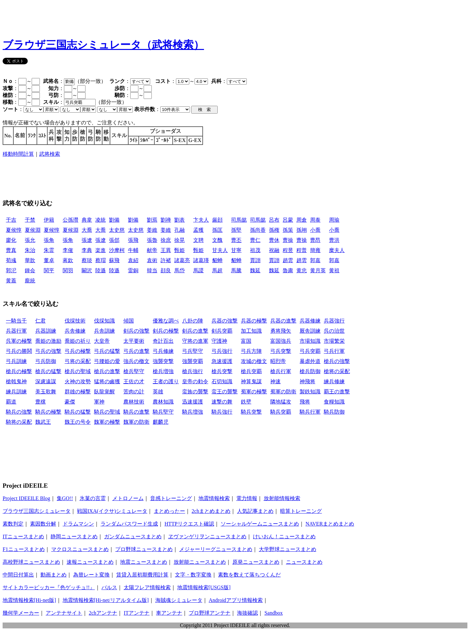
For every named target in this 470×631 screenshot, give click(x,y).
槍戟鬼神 (16, 381)
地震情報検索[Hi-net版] (29, 600)
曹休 (274, 240)
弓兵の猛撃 (107, 351)
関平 (49, 270)
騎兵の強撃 (19, 412)
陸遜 (100, 270)
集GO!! (65, 498)
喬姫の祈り (78, 341)
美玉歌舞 (45, 391)
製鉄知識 (310, 391)
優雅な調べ (166, 320)
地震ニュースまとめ (143, 562)
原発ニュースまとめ (255, 562)
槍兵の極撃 (19, 371)
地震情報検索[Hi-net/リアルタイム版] (106, 600)
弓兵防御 (45, 361)
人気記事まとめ (255, 511)
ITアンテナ (136, 613)
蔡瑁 (100, 260)
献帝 (152, 250)
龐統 (30, 280)
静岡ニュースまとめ (74, 536)
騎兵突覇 (280, 412)
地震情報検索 (214, 498)
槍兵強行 (192, 371)
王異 (166, 250)
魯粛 (288, 270)
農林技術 (133, 401)
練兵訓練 (16, 391)
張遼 (87, 240)
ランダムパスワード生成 (129, 524)
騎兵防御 (334, 412)
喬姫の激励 (48, 341)
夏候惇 (51, 230)
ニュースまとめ (304, 562)
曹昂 (315, 240)
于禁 (30, 220)
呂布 (274, 220)
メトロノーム (128, 498)
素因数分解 (43, 524)
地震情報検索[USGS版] (204, 587)
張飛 (133, 240)
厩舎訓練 (310, 331)
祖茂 (255, 250)
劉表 (179, 220)
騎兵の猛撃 (78, 412)
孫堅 (236, 230)
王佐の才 (133, 381)
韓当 (152, 270)
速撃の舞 (222, 401)
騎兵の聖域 (107, 412)
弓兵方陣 (251, 351)
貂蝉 (217, 260)
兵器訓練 (45, 331)
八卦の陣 (192, 320)
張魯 (152, 240)
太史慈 (117, 230)
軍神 (99, 401)
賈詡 (255, 260)
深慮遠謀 (45, 381)
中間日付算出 (18, 574)
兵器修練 (310, 320)
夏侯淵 (32, 230)
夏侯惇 (14, 230)
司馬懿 (239, 220)
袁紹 (133, 260)
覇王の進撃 (337, 391)
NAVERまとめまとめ (330, 524)
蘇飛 (114, 260)
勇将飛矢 (280, 331)
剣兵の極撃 (166, 331)
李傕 (68, 250)
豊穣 (40, 401)
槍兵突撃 (222, 371)
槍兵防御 (310, 371)
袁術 (152, 260)
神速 (275, 381)
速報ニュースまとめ (90, 562)
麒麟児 (160, 422)
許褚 (166, 260)
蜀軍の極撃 (254, 391)
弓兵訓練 (16, 361)
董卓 (49, 260)
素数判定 (13, 524)
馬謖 (198, 270)
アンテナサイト (64, 613)
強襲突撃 (163, 361)
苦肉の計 (133, 391)
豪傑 (70, 401)
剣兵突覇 (222, 331)
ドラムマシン (78, 524)
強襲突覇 (192, 361)
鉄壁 (246, 401)
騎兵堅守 (163, 412)
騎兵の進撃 (136, 412)
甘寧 (236, 250)
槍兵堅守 (133, 371)
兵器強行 (334, 320)
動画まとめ (53, 574)
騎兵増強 (192, 412)
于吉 (11, 220)
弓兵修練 (163, 351)
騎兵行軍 (310, 412)
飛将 (305, 401)
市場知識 (310, 341)
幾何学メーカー (21, 613)
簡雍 (315, 250)
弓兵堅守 (192, 351)
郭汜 (11, 270)
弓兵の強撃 (48, 351)
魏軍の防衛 (136, 422)
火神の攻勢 (78, 381)
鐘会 (30, 270)
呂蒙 (288, 220)
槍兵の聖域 (78, 371)
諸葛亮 (182, 260)
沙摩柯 (117, 250)
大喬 (87, 230)
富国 (246, 341)
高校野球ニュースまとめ (31, 562)
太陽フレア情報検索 (147, 587)
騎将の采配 (19, 422)
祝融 (274, 250)
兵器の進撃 (283, 320)
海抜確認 (247, 613)
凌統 (100, 220)
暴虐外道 (310, 361)
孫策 (288, 230)
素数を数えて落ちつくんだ (249, 574)
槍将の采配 (337, 371)
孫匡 (217, 230)
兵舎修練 (75, 331)
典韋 (87, 220)
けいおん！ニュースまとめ (284, 536)
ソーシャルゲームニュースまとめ (260, 524)
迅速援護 (192, 401)
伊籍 (49, 220)
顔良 (166, 270)
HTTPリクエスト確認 (189, 524)
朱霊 (49, 250)
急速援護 (222, 361)
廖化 (11, 240)
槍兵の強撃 (337, 361)
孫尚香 (258, 230)
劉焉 (152, 220)
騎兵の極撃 (48, 412)
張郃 (114, 240)
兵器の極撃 (254, 320)
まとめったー (169, 511)
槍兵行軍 (280, 371)
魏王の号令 (78, 422)
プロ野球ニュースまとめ (144, 549)
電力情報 (246, 498)
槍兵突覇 (251, 371)
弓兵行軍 (334, 351)
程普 (301, 250)
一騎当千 (16, 320)
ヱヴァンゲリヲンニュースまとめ (207, 536)
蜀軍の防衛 (283, 391)
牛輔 (133, 250)
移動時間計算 (18, 154)
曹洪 (334, 240)
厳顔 (217, 220)
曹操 (288, 240)
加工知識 (251, 331)
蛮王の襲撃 (225, 391)
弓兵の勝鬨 (19, 351)
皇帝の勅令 (195, 381)
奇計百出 (163, 341)
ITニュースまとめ (23, 536)
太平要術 (133, 341)
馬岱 (179, 270)
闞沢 (87, 270)
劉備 (114, 220)
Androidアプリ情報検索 (236, 600)
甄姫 (179, 250)
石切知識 (222, 381)
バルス (109, 587)
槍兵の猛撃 (48, 371)
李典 (87, 250)
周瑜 (334, 220)
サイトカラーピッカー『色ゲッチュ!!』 (49, 587)
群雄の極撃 (78, 391)
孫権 (274, 230)
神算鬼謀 (251, 381)
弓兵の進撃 (136, 351)
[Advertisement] (121, 17)
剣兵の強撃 (136, 331)
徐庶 (166, 240)
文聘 (198, 240)
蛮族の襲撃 (195, 391)
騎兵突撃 (251, 412)
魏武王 (43, 422)
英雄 (158, 391)
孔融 (179, 230)
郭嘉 (315, 260)
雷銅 (133, 270)
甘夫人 (220, 250)
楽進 (100, 250)
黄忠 (301, 270)
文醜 (217, 240)
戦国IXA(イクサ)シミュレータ (112, 511)
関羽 (68, 270)
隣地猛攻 (280, 401)
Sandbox (273, 613)
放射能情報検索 (282, 498)
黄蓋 (11, 280)
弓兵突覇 (310, 351)
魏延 (255, 270)
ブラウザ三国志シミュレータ (36, 511)
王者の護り (166, 381)
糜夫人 (337, 250)
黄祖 (334, 270)
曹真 (11, 250)
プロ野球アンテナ (209, 613)
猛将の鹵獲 (107, 381)
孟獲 (198, 230)
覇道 (11, 401)
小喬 (315, 230)
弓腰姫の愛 (107, 361)
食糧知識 (334, 401)
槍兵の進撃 (107, 371)
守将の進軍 (195, 341)
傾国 (128, 320)
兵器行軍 (16, 331)
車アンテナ (169, 613)
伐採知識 (104, 320)
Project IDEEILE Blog (26, 498)
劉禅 (166, 220)
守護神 (219, 341)
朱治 (30, 250)
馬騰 (236, 270)
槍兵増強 (163, 371)
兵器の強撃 (225, 320)
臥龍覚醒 (104, 391)
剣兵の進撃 (195, 331)
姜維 (152, 230)
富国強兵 (280, 341)
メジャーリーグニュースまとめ (215, 549)
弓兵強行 (222, 351)
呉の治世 (334, 331)
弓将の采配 (78, 361)
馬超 (217, 270)
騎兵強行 (222, 412)
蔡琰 (87, 260)
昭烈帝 (278, 361)
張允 (30, 240)
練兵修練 (334, 381)
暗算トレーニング (301, 511)
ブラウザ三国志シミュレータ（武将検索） (103, 45)
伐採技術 (75, 320)
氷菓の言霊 (93, 498)
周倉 (301, 220)
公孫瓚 (70, 220)
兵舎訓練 (104, 331)
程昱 (288, 250)
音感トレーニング (171, 498)
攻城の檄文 (254, 361)
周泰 (315, 220)
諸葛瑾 (201, 260)
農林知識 (163, 401)
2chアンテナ (103, 613)
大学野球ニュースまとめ (287, 549)
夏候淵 (70, 230)
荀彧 (11, 260)
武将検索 (49, 154)
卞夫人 (201, 220)
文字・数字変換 (193, 574)
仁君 (40, 320)
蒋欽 (68, 260)
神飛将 (307, 381)
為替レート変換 (91, 574)
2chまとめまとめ (211, 511)
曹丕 (236, 240)
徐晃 (179, 240)
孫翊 (301, 230)
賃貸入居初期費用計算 (142, 574)
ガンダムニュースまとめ (133, 536)
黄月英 (318, 270)
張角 (49, 240)
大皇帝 (102, 341)
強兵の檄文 (136, 361)
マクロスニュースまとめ (80, 549)
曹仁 (255, 240)
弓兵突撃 (280, 351)
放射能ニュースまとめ (200, 562)
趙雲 (288, 260)
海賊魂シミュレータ (178, 600)
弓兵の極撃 (78, 351)
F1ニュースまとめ (24, 549)
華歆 (30, 260)
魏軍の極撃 (107, 422)
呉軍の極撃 (19, 341)
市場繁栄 (334, 341)
